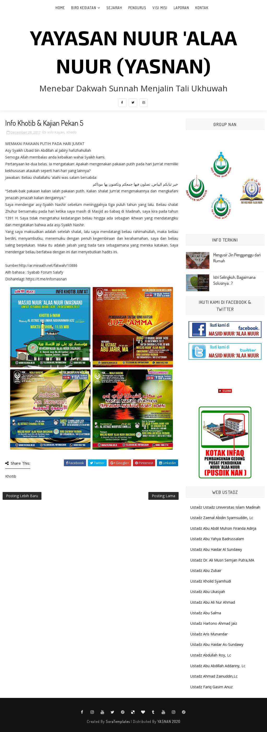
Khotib (71, 132)
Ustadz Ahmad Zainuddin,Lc (214, 676)
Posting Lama (163, 495)
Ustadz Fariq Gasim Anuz (211, 686)
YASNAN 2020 (168, 721)
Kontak (201, 7)
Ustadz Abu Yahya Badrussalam (217, 538)
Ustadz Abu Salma (205, 612)
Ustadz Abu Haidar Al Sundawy (216, 549)
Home (60, 7)
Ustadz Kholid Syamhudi (210, 581)
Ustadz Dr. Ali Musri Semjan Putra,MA (222, 560)
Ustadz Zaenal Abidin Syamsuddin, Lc (221, 517)
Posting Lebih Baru (22, 495)
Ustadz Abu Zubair (205, 570)
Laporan (181, 7)
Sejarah (114, 7)
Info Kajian (55, 132)
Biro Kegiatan (83, 7)
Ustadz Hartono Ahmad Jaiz (213, 623)
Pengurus (137, 7)
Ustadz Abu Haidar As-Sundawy (216, 644)
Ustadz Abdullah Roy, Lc (210, 655)
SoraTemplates (118, 721)
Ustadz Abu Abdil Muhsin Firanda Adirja (223, 528)
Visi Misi (160, 7)
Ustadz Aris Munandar (209, 634)
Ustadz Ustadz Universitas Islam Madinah (225, 507)
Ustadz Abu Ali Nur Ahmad (212, 602)
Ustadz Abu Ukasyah (207, 591)
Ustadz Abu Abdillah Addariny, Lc (217, 665)
